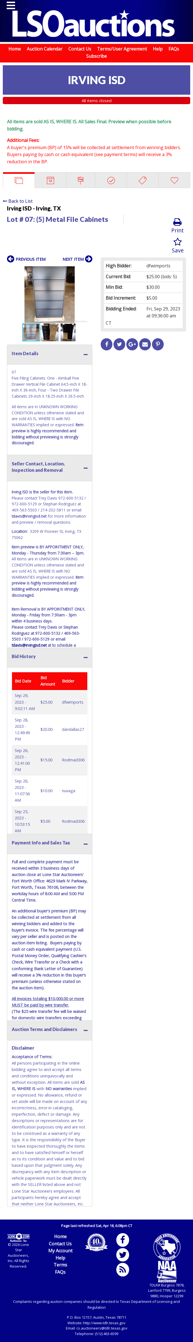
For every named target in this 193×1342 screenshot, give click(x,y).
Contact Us (79, 49)
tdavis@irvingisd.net (29, 516)
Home (14, 49)
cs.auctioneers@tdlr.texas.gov (101, 1328)
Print (177, 226)
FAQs (173, 49)
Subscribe (96, 56)
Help (158, 49)
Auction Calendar (44, 49)
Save (178, 246)
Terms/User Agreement (122, 49)
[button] (87, 271)
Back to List (18, 201)
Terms (60, 1265)
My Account (60, 1251)
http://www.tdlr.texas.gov (104, 1322)
